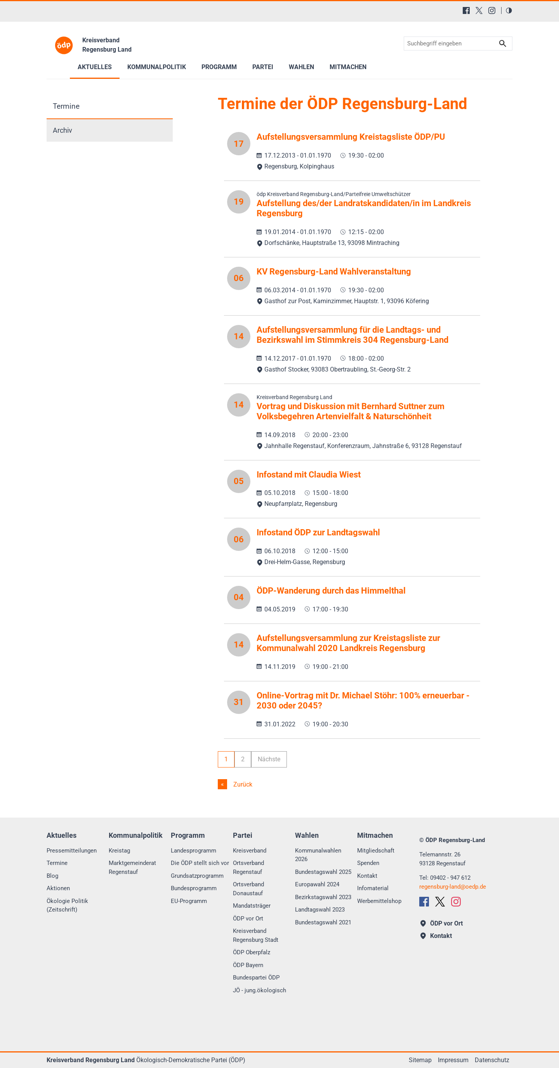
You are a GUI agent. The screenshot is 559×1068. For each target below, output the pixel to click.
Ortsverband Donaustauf (248, 889)
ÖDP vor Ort (248, 918)
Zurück (242, 784)
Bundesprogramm (194, 888)
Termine (66, 106)
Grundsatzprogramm (197, 875)
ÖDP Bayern (248, 965)
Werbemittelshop (379, 901)
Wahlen (301, 67)
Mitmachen (348, 67)
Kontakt (367, 875)
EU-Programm (189, 901)
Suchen (502, 43)
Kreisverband (249, 850)
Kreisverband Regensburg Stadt (255, 935)
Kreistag (119, 850)
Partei (262, 67)
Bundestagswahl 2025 (323, 871)
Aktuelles (95, 67)
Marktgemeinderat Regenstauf (132, 867)
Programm (219, 67)
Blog (52, 875)
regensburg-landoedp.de (452, 886)
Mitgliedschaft (375, 850)
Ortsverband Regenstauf (248, 867)
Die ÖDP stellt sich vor (200, 863)
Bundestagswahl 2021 (323, 922)
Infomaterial (373, 888)
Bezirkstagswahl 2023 (323, 897)
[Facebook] (466, 10)
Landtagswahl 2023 (320, 909)
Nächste (269, 759)
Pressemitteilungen (72, 850)
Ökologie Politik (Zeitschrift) (67, 905)
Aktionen (58, 888)
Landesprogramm (193, 850)
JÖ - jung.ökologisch (259, 990)
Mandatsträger (252, 905)
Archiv (62, 130)
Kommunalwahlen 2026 (318, 855)
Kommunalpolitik (156, 67)
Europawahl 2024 (317, 884)
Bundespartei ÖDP (256, 977)
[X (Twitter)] (479, 10)
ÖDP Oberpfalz (251, 952)
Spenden (368, 863)
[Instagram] (491, 10)
